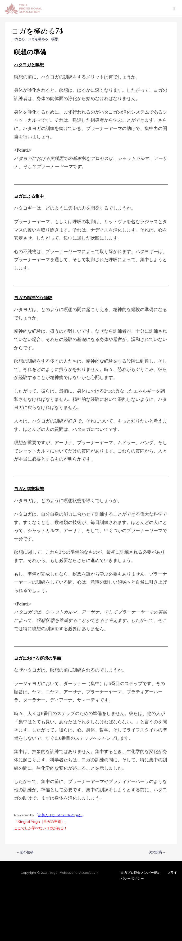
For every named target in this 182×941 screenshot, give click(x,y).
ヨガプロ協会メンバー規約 (140, 872)
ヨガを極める (38, 39)
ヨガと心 (18, 39)
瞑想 (54, 39)
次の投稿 (157, 852)
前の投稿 (25, 852)
